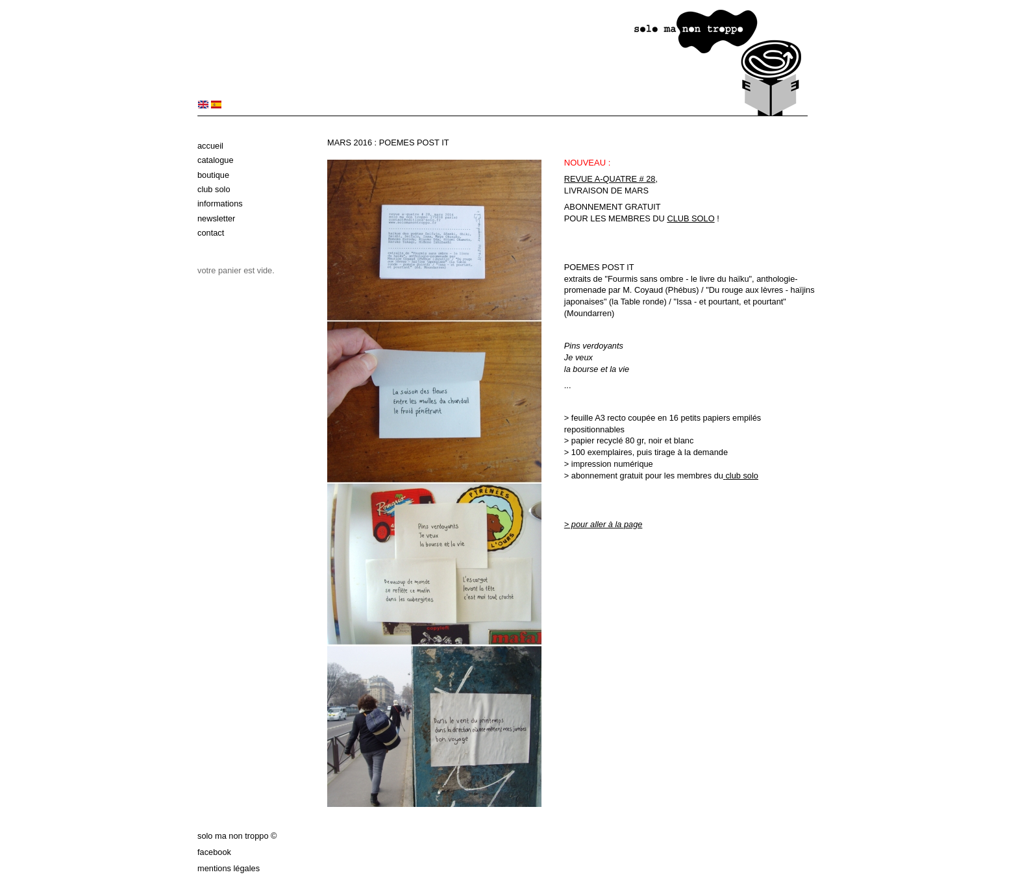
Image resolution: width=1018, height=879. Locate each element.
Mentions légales (228, 868)
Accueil (210, 146)
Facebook (214, 852)
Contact (210, 233)
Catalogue (215, 160)
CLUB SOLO (690, 218)
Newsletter (216, 218)
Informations (220, 203)
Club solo (213, 189)
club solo (741, 475)
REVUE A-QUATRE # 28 (610, 179)
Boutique (213, 175)
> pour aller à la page (603, 524)
